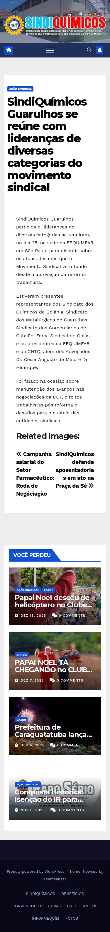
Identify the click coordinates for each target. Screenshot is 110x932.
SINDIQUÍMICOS (40, 894)
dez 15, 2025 (33, 616)
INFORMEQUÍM (45, 918)
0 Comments (72, 616)
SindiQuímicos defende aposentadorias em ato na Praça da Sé (74, 470)
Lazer (48, 590)
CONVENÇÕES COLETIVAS (36, 906)
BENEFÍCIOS (72, 894)
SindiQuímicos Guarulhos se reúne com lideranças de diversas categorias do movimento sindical (47, 144)
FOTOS (71, 918)
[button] (89, 50)
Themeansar (54, 879)
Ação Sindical (20, 88)
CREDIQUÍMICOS (82, 906)
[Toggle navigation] (50, 50)
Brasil (21, 654)
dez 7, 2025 (32, 680)
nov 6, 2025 (33, 810)
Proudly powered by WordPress (36, 871)
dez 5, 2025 (33, 745)
